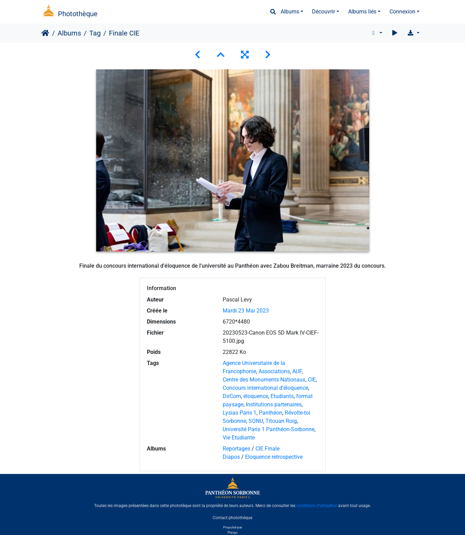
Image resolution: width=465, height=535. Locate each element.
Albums (290, 11)
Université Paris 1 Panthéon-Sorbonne (268, 429)
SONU (256, 421)
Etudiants (282, 396)
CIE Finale (267, 448)
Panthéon (270, 412)
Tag (95, 33)
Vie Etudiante (239, 437)
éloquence (255, 396)
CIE (312, 379)
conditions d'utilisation (316, 505)
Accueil (45, 33)
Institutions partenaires (274, 404)
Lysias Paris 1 (239, 412)
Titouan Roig (281, 421)
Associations (274, 371)
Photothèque (78, 14)
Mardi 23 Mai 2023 (246, 310)
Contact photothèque (232, 517)
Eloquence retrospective (274, 457)
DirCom (232, 396)
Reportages (236, 448)
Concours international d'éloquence (265, 388)
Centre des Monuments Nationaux (264, 379)
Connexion (402, 11)
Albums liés (362, 11)
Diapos (232, 457)
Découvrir (323, 11)
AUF (297, 371)
